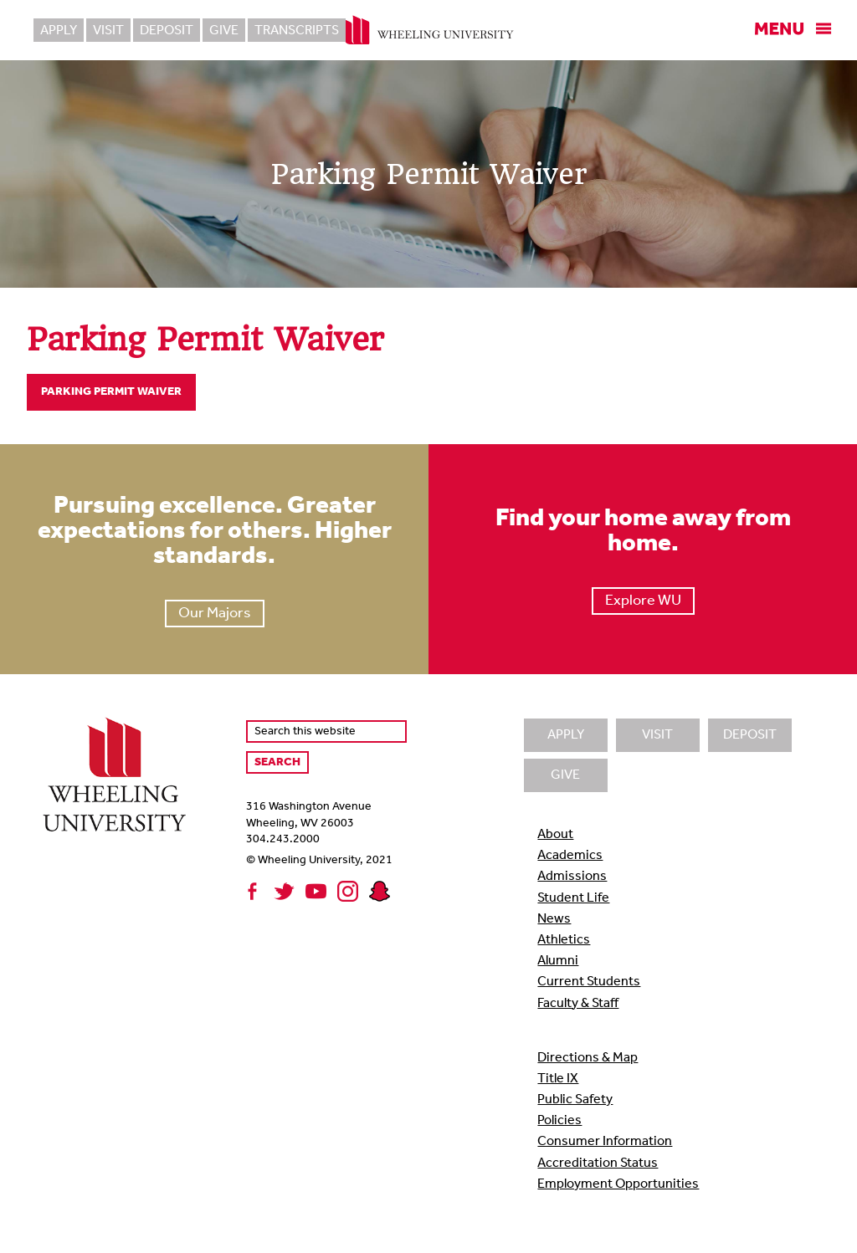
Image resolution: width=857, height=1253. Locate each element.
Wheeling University (429, 30)
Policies (559, 1121)
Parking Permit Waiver (111, 392)
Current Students (588, 982)
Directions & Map (587, 1058)
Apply (58, 31)
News (554, 919)
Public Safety (575, 1100)
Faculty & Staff (577, 1003)
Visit (108, 31)
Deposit (166, 31)
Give (224, 31)
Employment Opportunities (618, 1184)
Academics (570, 855)
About (555, 834)
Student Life (573, 898)
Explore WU (643, 601)
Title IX (557, 1079)
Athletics (563, 940)
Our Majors (214, 613)
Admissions (572, 876)
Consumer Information (604, 1141)
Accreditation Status (597, 1163)
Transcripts (296, 31)
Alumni (557, 961)
